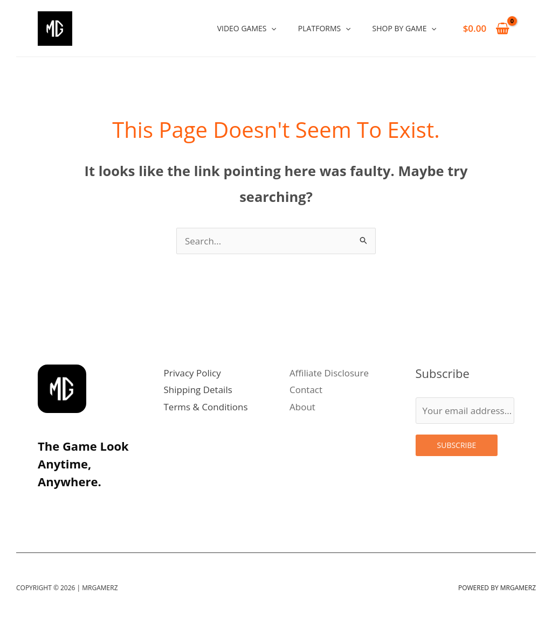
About (302, 407)
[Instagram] (46, 506)
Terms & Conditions (206, 407)
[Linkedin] (93, 506)
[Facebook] (117, 506)
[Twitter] (70, 506)
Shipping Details (198, 389)
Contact (305, 389)
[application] (271, 28)
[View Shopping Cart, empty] (486, 28)
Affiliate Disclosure (329, 373)
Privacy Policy (192, 373)
